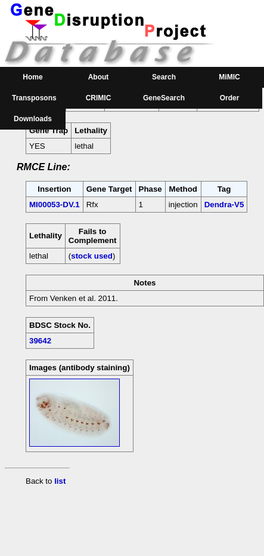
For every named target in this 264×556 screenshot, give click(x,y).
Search (164, 77)
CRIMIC (98, 98)
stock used (92, 255)
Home (32, 77)
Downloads (33, 119)
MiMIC (229, 77)
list (60, 481)
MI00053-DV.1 (54, 204)
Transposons (34, 98)
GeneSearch (164, 98)
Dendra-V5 (224, 204)
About (98, 77)
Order (230, 98)
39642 (40, 340)
